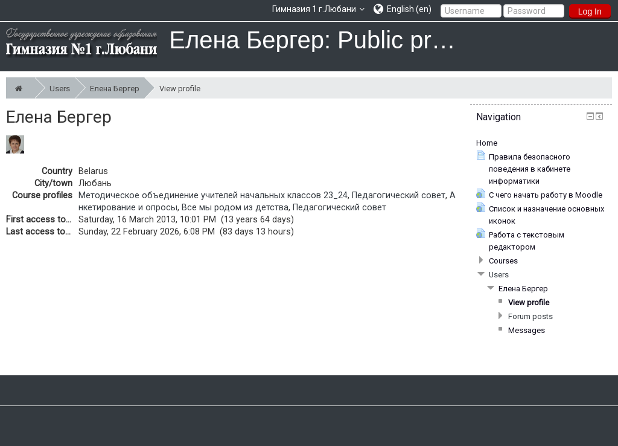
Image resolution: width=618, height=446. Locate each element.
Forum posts (530, 316)
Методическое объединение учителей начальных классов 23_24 (213, 195)
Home (486, 142)
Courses (503, 260)
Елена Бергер (117, 88)
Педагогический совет (398, 195)
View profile (179, 88)
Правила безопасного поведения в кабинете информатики (529, 169)
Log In (590, 11)
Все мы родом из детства (235, 207)
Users (62, 88)
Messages (526, 330)
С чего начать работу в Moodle (545, 194)
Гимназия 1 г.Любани (314, 9)
